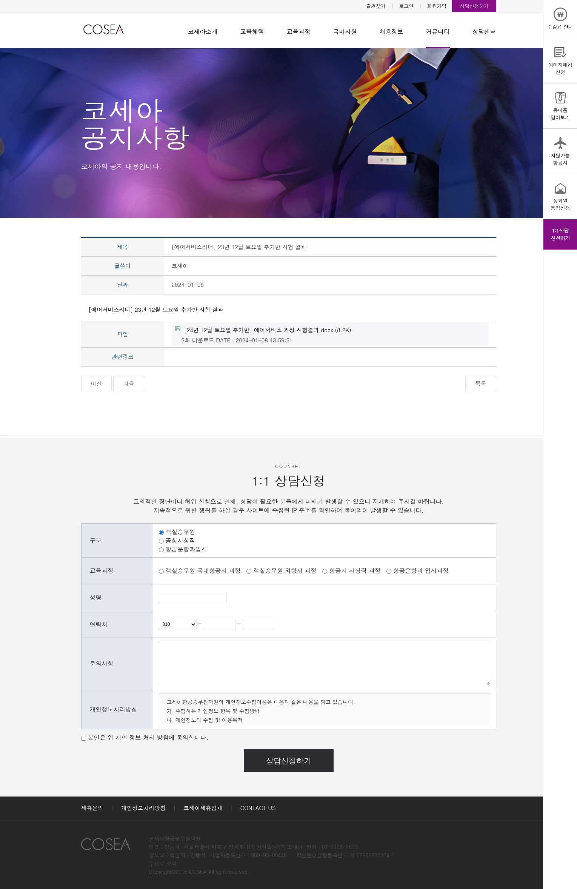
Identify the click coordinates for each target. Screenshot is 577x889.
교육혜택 (252, 31)
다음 (128, 383)
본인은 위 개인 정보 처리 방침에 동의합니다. (148, 737)
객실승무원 (180, 531)
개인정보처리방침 (143, 808)
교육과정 (299, 31)
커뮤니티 (438, 31)
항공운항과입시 (186, 549)
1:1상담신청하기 (560, 234)
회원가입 (436, 5)
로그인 (406, 5)
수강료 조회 (163, 863)
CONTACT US (258, 808)
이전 (96, 383)
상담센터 (484, 31)
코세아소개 (203, 31)
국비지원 (345, 31)
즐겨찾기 (375, 5)
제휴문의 (92, 808)
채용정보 (391, 31)
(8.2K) (263, 330)
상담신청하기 (474, 5)
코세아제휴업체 (202, 808)
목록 (480, 383)
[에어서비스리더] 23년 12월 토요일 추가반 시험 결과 (156, 309)
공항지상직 (180, 540)
